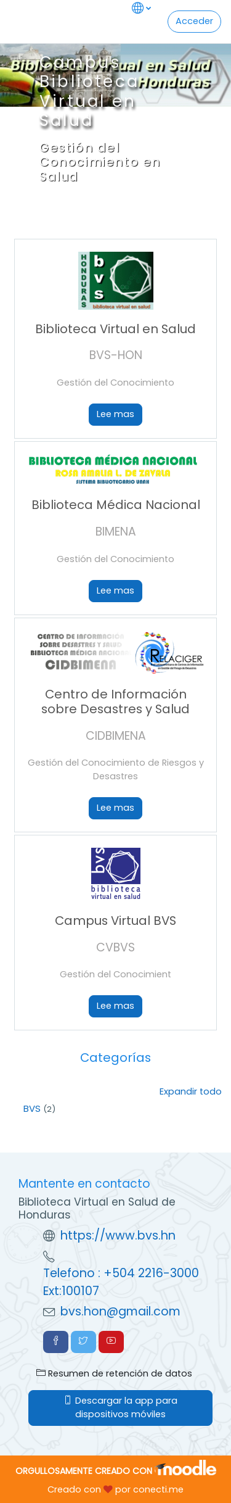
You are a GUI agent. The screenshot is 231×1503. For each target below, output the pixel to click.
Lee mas (115, 414)
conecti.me (158, 1489)
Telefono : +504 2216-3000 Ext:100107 (121, 1282)
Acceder (194, 21)
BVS (32, 1108)
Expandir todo (191, 1091)
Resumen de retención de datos (114, 1373)
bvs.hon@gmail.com (120, 1311)
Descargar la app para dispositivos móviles (120, 1407)
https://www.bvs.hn (118, 1235)
